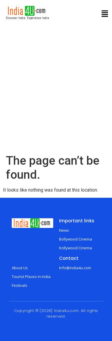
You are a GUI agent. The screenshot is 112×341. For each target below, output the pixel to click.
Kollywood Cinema (75, 247)
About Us (20, 267)
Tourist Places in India (31, 276)
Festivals (19, 285)
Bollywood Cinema (75, 239)
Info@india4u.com (75, 267)
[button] (105, 14)
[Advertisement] (55, 96)
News (64, 230)
